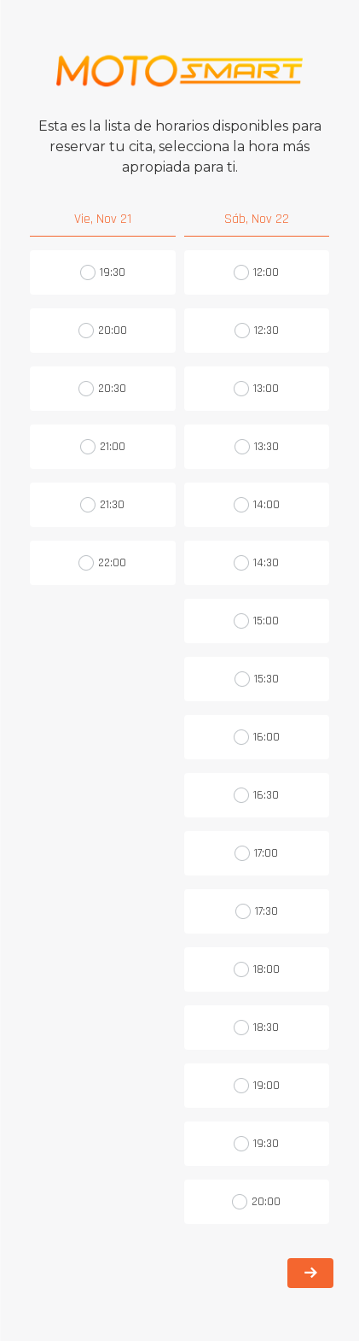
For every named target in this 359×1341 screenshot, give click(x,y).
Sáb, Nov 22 (256, 219)
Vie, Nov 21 (102, 219)
